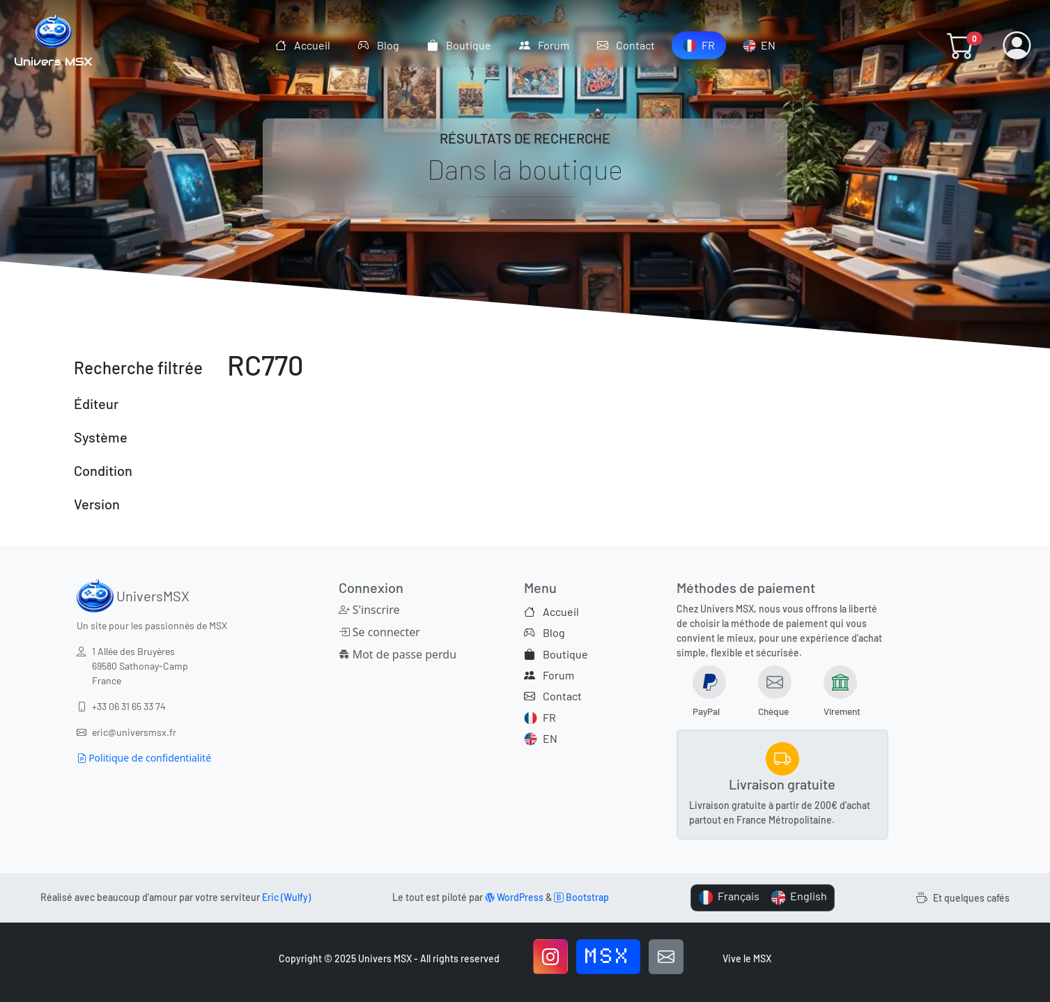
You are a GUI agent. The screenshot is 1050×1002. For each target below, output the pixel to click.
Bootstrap (581, 897)
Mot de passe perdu (398, 654)
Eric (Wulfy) (286, 897)
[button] (961, 45)
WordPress (514, 897)
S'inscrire (369, 609)
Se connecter (379, 632)
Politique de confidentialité (144, 757)
